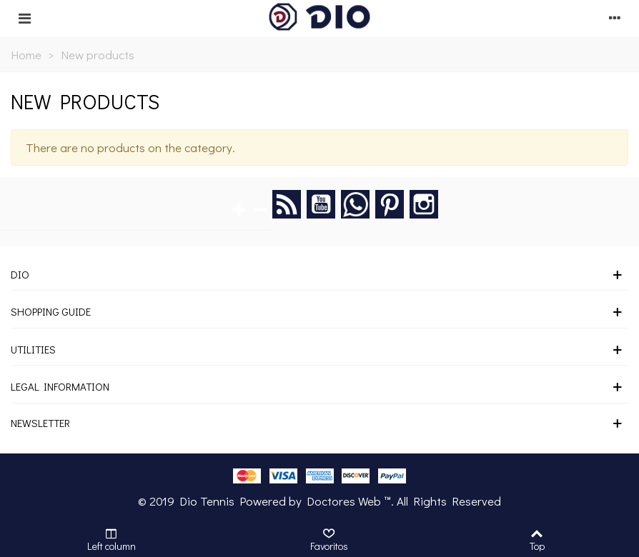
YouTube (321, 204)
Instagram (424, 204)
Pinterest (389, 204)
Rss (286, 204)
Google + (355, 204)
